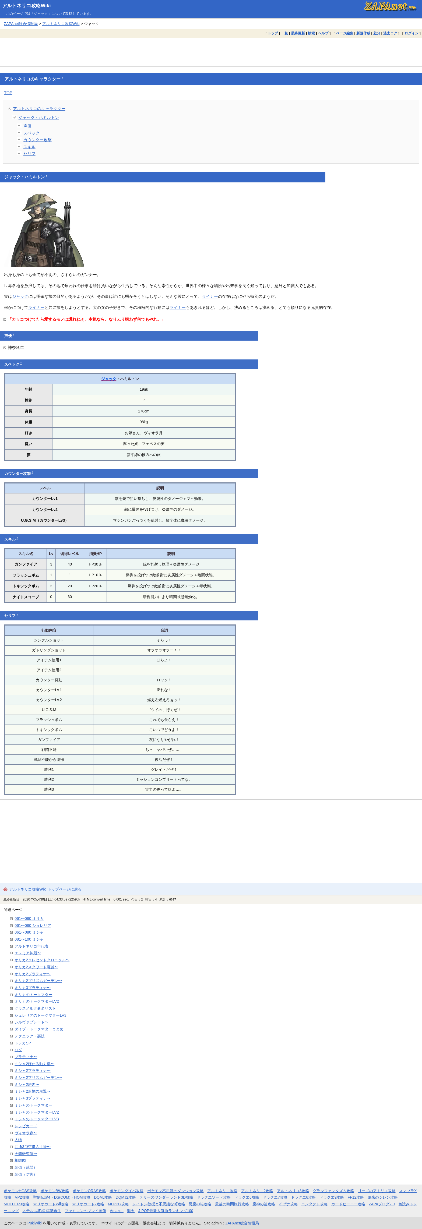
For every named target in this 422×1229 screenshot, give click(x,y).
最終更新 (298, 33)
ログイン (412, 33)
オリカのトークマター (33, 995)
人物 (18, 1140)
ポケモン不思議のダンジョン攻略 (175, 1191)
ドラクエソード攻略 (214, 1197)
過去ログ (390, 33)
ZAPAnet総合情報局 (21, 24)
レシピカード (26, 1126)
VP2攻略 (22, 1197)
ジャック (12, 177)
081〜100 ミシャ (29, 939)
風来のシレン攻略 (383, 1197)
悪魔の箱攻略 (200, 1204)
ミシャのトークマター (33, 1105)
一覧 (284, 33)
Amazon (117, 1211)
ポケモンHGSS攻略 (20, 1191)
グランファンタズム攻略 (333, 1191)
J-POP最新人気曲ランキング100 (165, 1211)
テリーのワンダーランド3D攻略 (166, 1197)
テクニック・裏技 (30, 1036)
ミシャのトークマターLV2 (37, 1112)
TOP (8, 92)
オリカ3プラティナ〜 (33, 988)
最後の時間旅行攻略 (232, 1204)
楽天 (131, 1211)
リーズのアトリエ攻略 (377, 1191)
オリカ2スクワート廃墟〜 (36, 967)
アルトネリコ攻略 (222, 1191)
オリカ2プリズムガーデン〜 (38, 981)
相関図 (20, 1160)
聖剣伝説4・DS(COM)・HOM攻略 (61, 1197)
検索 (311, 33)
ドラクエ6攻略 (246, 1197)
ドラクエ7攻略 (275, 1197)
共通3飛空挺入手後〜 (33, 1147)
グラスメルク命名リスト (35, 1008)
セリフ (29, 153)
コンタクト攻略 (314, 1204)
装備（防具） (26, 1174)
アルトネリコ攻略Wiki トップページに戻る (45, 889)
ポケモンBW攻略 (55, 1191)
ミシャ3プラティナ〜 (33, 1098)
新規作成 (363, 33)
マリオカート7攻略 (88, 1204)
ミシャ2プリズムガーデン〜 (38, 1077)
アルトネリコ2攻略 (257, 1191)
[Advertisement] (211, 52)
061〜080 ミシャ (29, 932)
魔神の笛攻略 (263, 1204)
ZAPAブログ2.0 (382, 1204)
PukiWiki (34, 1223)
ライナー (210, 296)
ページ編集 (344, 33)
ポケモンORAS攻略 (89, 1191)
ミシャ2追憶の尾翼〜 (33, 1091)
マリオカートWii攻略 (50, 1204)
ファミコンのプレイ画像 (85, 1211)
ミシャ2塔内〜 (27, 1084)
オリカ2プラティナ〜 (33, 974)
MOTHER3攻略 (17, 1204)
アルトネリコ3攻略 (293, 1191)
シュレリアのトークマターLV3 (40, 1015)
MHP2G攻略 (118, 1204)
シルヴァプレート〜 (31, 1022)
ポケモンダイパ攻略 (126, 1191)
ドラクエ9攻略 (331, 1197)
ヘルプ (323, 33)
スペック (31, 133)
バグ (18, 1050)
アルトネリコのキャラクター (39, 108)
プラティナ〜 (26, 1057)
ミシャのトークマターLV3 (37, 1119)
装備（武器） (26, 1167)
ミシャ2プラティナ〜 (33, 1070)
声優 (27, 126)
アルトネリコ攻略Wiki (26, 5)
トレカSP (23, 1043)
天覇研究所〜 (26, 1154)
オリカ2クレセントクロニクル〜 (42, 960)
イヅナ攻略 (288, 1204)
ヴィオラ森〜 (26, 1133)
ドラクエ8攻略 (303, 1197)
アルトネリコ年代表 (31, 946)
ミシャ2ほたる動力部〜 (34, 1064)
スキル (29, 146)
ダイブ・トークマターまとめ (39, 1029)
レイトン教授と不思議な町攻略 (158, 1204)
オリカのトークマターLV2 (37, 1001)
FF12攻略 (356, 1197)
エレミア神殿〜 (28, 953)
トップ (273, 33)
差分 (376, 33)
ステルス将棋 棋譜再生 (41, 1211)
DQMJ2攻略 (126, 1197)
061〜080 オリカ (29, 918)
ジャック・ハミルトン (39, 117)
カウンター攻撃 (37, 139)
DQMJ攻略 (103, 1197)
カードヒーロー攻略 (348, 1204)
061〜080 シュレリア (33, 925)
